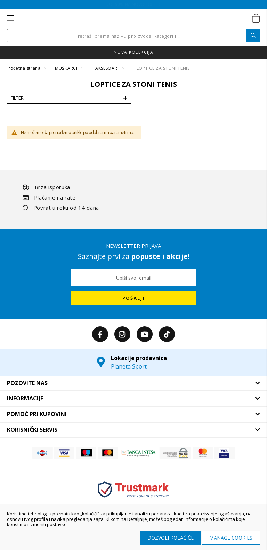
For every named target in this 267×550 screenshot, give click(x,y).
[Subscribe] (133, 298)
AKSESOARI (107, 68)
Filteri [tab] (18, 98)
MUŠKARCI (67, 68)
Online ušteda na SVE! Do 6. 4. (133, 4)
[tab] (133, 383)
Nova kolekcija (133, 52)
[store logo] (133, 18)
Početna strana (25, 68)
